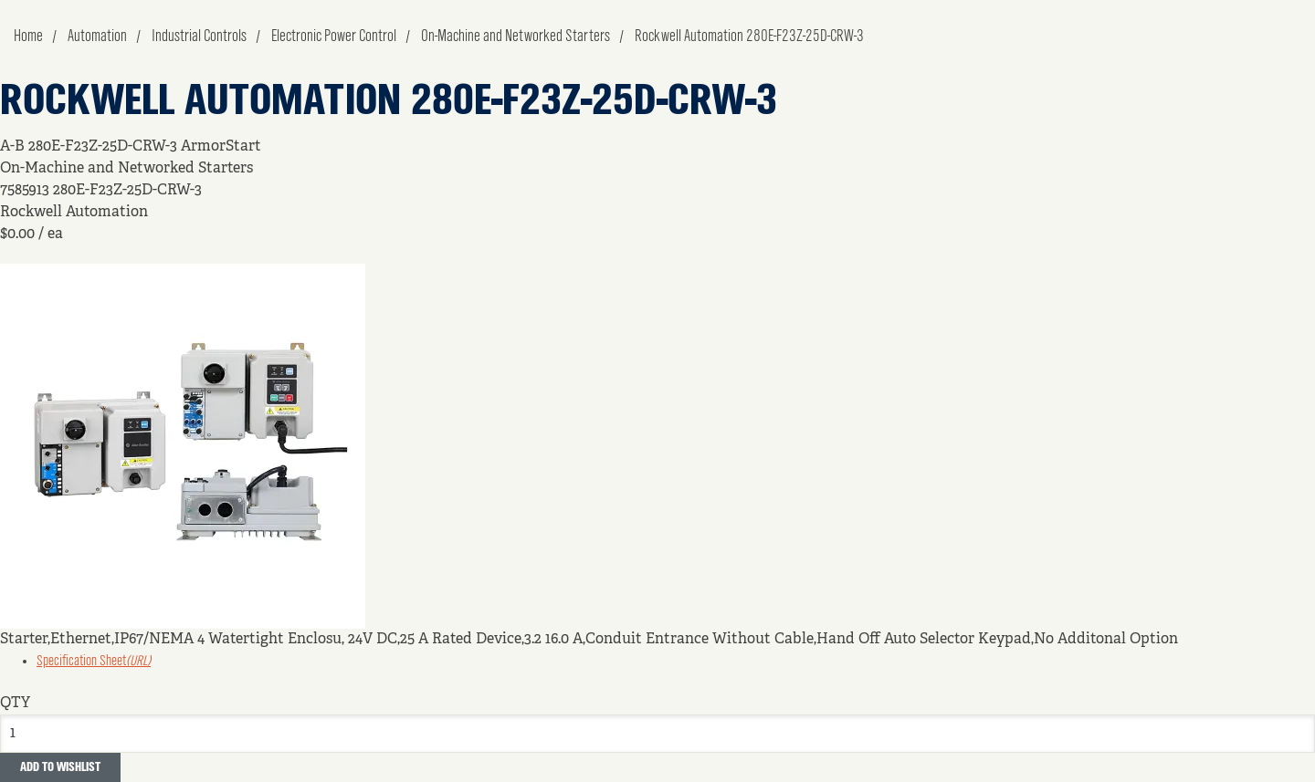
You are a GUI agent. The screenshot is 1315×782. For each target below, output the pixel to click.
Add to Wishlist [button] (60, 767)
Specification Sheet (94, 661)
